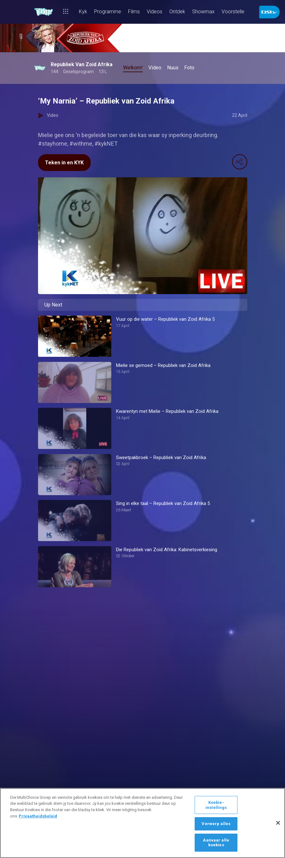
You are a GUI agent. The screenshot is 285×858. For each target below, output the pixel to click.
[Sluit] (278, 823)
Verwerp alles (216, 823)
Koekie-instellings (216, 805)
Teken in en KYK (64, 163)
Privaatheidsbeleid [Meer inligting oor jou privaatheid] (38, 816)
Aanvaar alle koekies (216, 843)
